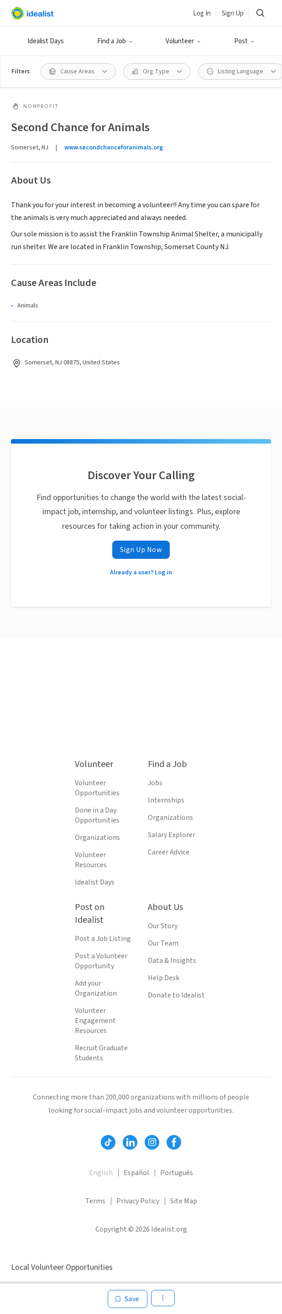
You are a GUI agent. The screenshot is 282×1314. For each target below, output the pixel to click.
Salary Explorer (171, 835)
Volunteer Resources (91, 860)
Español (136, 1173)
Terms (95, 1201)
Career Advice (168, 852)
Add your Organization (96, 988)
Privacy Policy (137, 1201)
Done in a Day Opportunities (97, 815)
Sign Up (233, 13)
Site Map (183, 1201)
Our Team (163, 943)
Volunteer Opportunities (97, 788)
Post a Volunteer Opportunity (101, 961)
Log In (202, 13)
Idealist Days (45, 41)
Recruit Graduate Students (101, 1053)
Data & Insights (172, 961)
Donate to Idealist (176, 995)
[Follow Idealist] (108, 1142)
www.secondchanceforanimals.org (113, 147)
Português (176, 1173)
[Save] (127, 1299)
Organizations (97, 838)
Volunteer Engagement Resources (95, 1021)
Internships (166, 800)
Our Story (163, 926)
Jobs (155, 783)
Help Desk (163, 978)
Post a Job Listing (103, 939)
